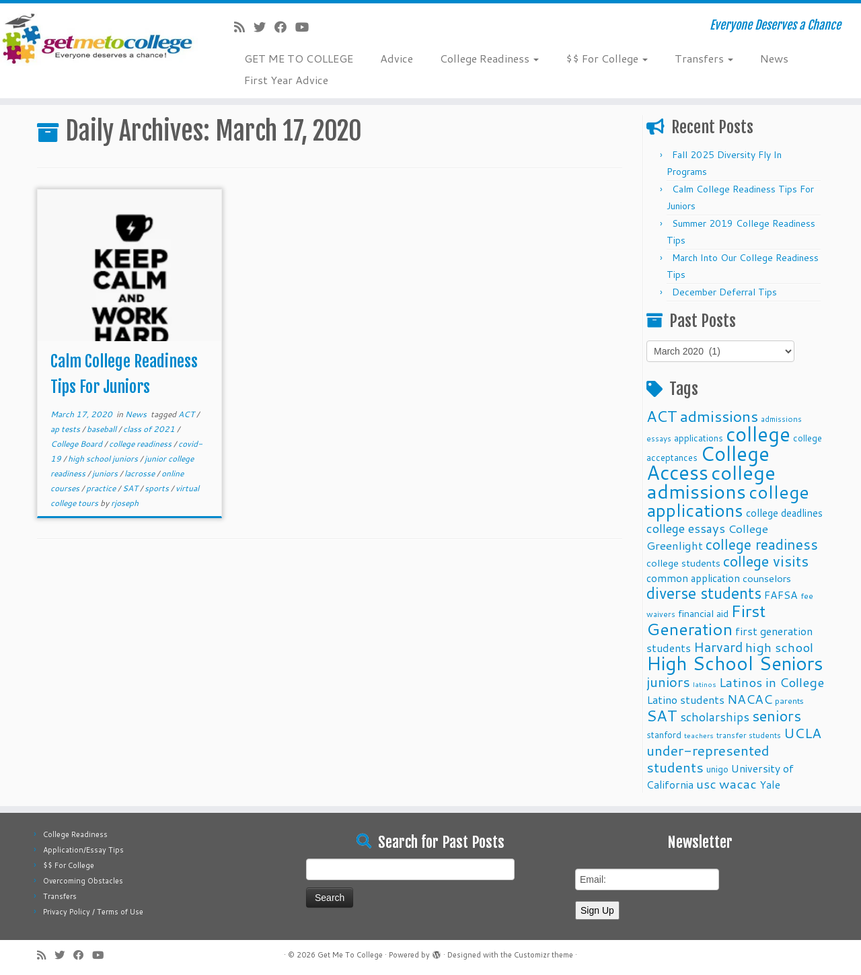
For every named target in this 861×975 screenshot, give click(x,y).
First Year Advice (286, 79)
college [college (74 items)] (758, 433)
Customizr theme (543, 954)
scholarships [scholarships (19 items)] (714, 717)
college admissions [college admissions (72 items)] (711, 481)
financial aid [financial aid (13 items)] (703, 613)
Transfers (704, 58)
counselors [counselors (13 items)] (767, 578)
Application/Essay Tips (83, 849)
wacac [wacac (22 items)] (738, 783)
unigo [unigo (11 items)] (717, 768)
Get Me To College (350, 954)
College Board (77, 443)
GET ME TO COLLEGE (298, 58)
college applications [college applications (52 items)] (727, 500)
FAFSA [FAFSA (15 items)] (781, 594)
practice (102, 488)
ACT (187, 414)
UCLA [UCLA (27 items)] (802, 733)
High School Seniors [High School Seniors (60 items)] (734, 663)
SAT (131, 488)
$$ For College (607, 58)
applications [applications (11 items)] (698, 437)
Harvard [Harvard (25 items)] (718, 646)
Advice (396, 58)
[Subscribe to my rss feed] (244, 27)
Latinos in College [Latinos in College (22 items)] (771, 682)
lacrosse (140, 473)
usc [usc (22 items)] (706, 783)
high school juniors (104, 458)
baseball (102, 429)
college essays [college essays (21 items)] (685, 528)
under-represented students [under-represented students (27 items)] (708, 758)
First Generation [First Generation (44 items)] (705, 620)
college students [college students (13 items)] (683, 563)
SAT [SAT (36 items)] (661, 715)
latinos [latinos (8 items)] (704, 684)
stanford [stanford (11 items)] (663, 734)
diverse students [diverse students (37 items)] (703, 593)
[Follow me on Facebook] (284, 27)
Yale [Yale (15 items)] (769, 784)
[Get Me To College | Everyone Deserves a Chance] (99, 38)
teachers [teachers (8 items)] (699, 735)
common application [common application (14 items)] (693, 578)
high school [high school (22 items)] (779, 647)
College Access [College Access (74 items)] (708, 462)
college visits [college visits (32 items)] (766, 560)
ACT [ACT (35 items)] (661, 416)
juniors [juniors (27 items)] (668, 682)
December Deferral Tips (724, 292)
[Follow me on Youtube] (306, 27)
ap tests (66, 429)
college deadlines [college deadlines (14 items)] (784, 512)
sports (158, 488)
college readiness (141, 443)
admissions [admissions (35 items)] (719, 416)
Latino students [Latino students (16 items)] (685, 699)
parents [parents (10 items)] (789, 700)
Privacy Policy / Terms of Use (93, 911)
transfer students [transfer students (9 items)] (748, 735)
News (774, 58)
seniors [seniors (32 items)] (776, 715)
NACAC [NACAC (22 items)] (749, 699)
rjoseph (125, 503)
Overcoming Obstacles (83, 880)
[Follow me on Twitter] (264, 27)
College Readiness (489, 58)
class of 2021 (150, 429)
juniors (106, 473)
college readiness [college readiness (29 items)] (762, 544)
